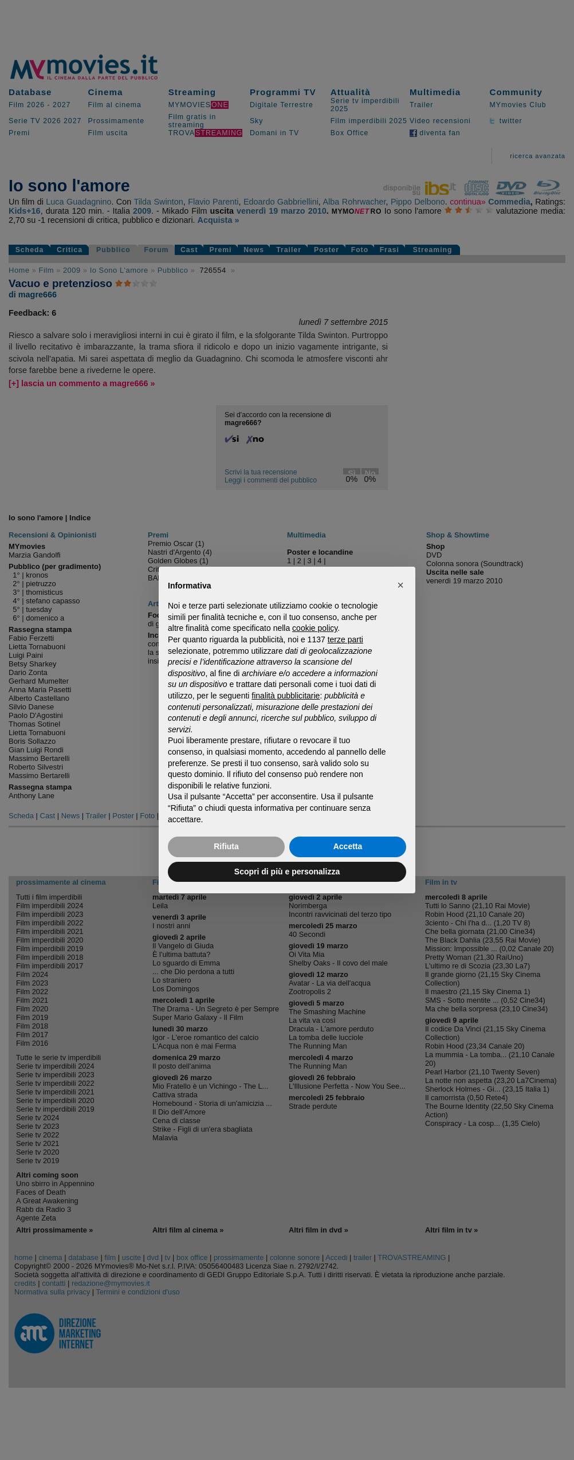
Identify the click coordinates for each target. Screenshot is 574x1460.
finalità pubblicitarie (285, 695)
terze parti (345, 639)
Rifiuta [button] (226, 846)
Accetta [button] (348, 846)
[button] (400, 585)
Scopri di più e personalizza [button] (287, 871)
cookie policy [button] (314, 628)
